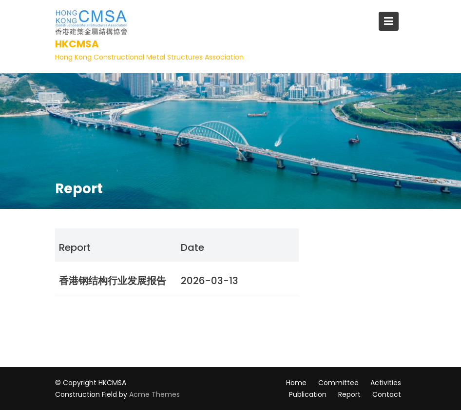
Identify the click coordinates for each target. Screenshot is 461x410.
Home (296, 383)
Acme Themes (154, 394)
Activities (385, 383)
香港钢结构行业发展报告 (112, 280)
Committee (338, 383)
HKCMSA (77, 44)
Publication (308, 394)
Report (349, 394)
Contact (386, 394)
